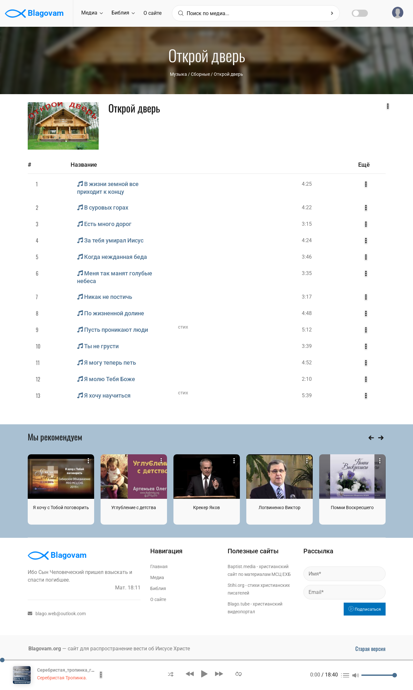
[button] (171, 674)
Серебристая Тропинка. (62, 677)
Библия (123, 13)
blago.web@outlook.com (57, 613)
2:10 (307, 379)
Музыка (178, 74)
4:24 (307, 240)
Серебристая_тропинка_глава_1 (71, 670)
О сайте (152, 13)
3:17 (307, 297)
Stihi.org (236, 585)
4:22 (307, 207)
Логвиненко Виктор (279, 507)
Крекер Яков (206, 507)
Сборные (200, 74)
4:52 (307, 363)
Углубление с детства (133, 507)
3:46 (307, 257)
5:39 (307, 395)
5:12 (307, 330)
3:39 (307, 346)
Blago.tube (239, 603)
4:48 (307, 313)
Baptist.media (242, 566)
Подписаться (365, 609)
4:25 (307, 184)
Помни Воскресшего (352, 507)
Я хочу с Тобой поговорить (61, 507)
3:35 (307, 273)
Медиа (92, 13)
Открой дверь (228, 74)
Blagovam (34, 13)
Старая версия (370, 649)
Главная (159, 566)
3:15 (307, 224)
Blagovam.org (44, 649)
